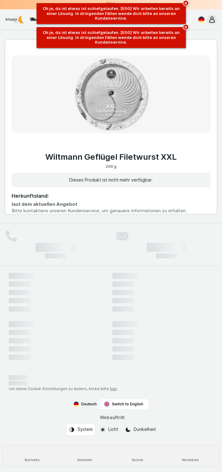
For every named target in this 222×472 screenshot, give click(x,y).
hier (113, 388)
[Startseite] (32, 456)
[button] (212, 20)
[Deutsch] (200, 19)
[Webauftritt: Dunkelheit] (140, 429)
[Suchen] (137, 456)
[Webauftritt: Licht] (109, 429)
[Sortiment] (84, 456)
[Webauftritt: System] (81, 429)
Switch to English (123, 404)
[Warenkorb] (190, 456)
